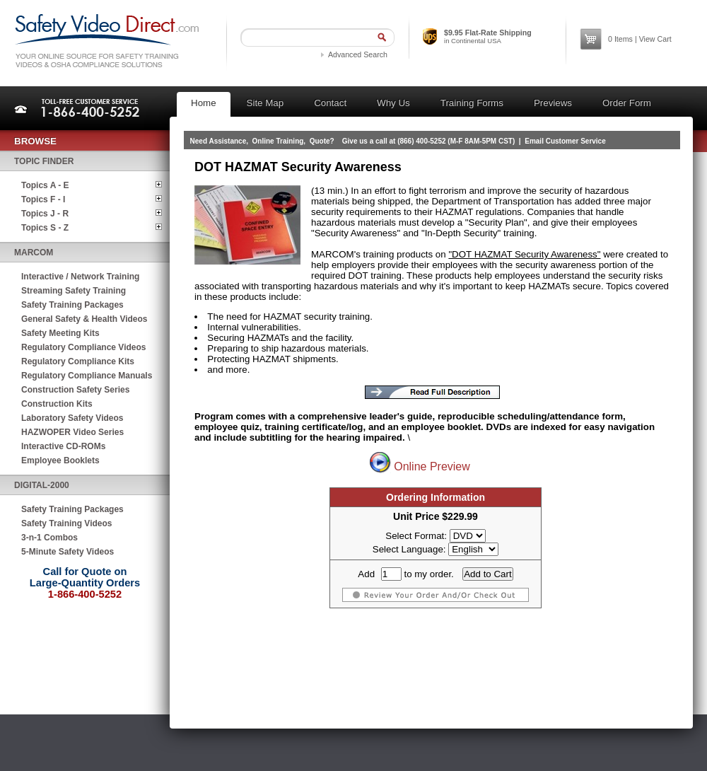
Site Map (265, 103)
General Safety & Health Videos (84, 319)
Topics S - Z (45, 228)
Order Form (626, 103)
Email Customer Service (565, 141)
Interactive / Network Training (80, 277)
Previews (553, 103)
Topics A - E (45, 185)
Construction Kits (57, 404)
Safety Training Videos (66, 523)
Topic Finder (44, 161)
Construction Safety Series (75, 390)
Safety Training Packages (72, 305)
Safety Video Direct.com (106, 40)
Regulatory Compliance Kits (77, 361)
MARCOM (33, 252)
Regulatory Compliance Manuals (86, 376)
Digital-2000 (41, 485)
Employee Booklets (60, 460)
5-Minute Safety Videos (67, 552)
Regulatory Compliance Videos (83, 347)
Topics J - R (45, 214)
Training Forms (471, 103)
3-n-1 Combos (49, 538)
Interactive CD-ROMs (63, 446)
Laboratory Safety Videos (72, 418)
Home (203, 103)
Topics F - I (43, 199)
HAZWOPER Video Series (72, 432)
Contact (330, 103)
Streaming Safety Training (73, 291)
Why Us (393, 103)
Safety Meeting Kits (60, 333)
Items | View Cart (640, 39)
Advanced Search (357, 54)
